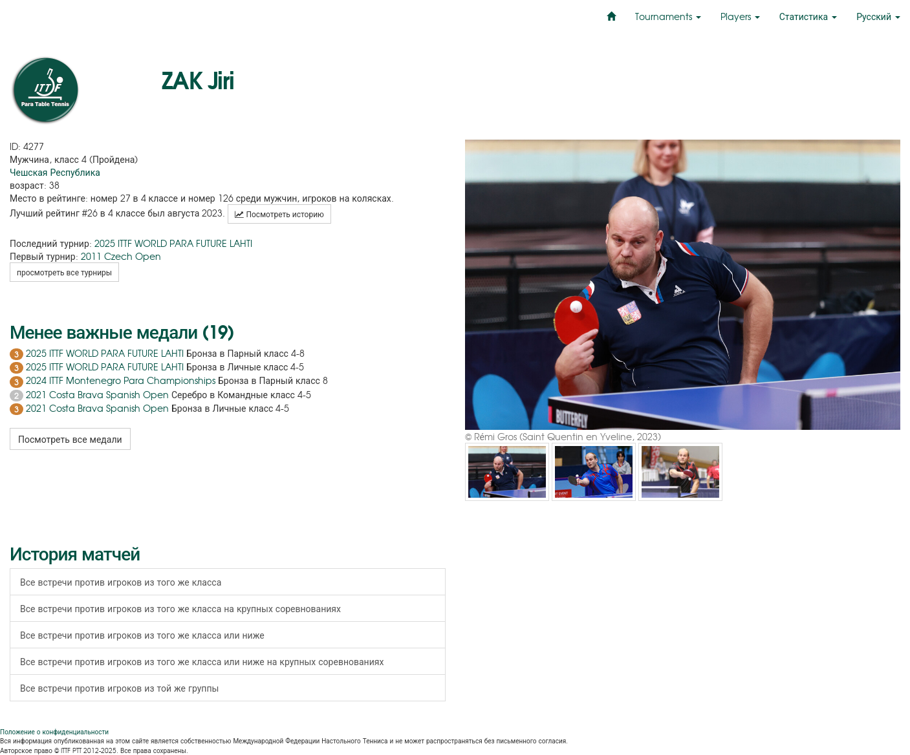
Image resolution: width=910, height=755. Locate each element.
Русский (878, 16)
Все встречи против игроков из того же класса (120, 581)
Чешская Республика (55, 171)
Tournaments (668, 16)
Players (740, 16)
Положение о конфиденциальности (54, 731)
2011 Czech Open (121, 256)
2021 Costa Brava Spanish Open (97, 394)
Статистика (808, 16)
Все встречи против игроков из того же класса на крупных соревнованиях (180, 608)
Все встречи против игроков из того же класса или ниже (142, 634)
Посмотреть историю (279, 214)
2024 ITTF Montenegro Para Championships (120, 380)
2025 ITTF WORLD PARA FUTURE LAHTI (173, 243)
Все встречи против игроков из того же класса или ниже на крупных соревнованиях (202, 661)
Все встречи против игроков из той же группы (119, 687)
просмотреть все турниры (64, 272)
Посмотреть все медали (70, 438)
